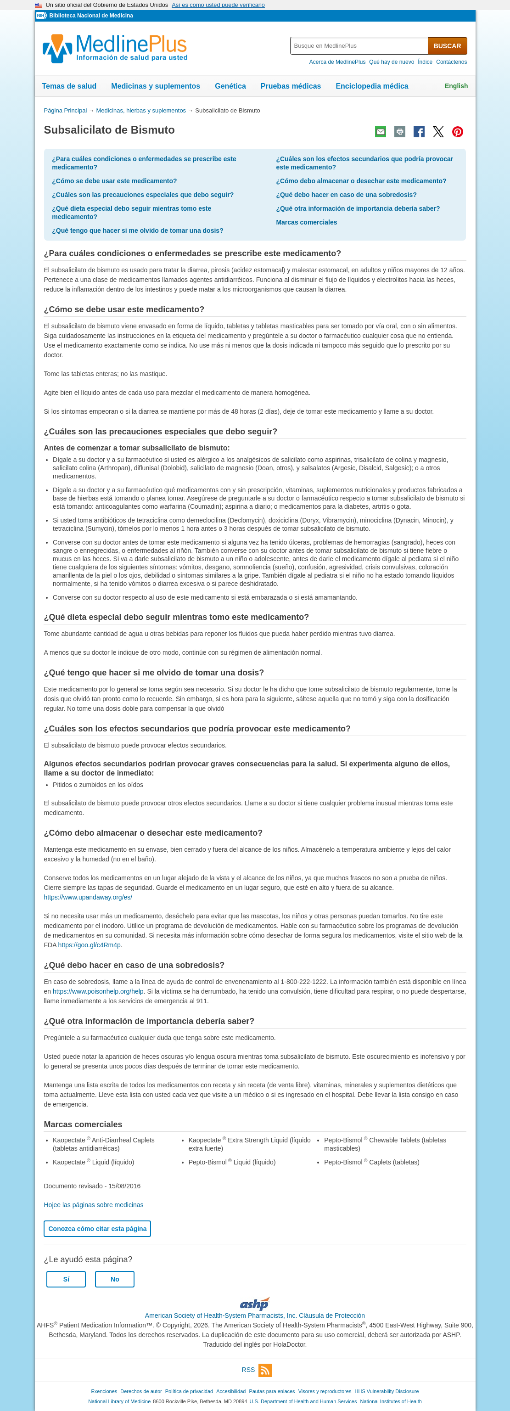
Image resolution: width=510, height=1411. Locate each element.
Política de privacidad (189, 1391)
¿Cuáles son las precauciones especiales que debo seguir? (143, 194)
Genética (230, 86)
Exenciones (104, 1391)
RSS (257, 1370)
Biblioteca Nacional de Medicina (91, 15)
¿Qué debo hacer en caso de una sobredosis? (346, 194)
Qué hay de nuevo (391, 62)
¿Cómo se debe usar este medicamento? (114, 181)
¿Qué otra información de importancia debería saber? (358, 208)
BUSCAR (447, 46)
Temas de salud (69, 86)
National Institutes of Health (391, 1401)
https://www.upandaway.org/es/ (88, 897)
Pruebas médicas (291, 86)
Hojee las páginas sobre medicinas (93, 1205)
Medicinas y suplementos (155, 86)
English (456, 86)
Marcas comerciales (306, 222)
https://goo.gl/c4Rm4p (89, 945)
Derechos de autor (141, 1391)
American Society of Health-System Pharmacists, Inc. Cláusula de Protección (255, 1315)
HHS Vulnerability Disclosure (387, 1391)
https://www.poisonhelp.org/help (98, 991)
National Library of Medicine (119, 1401)
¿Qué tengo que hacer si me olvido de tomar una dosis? (137, 230)
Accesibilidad (231, 1391)
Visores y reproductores (325, 1391)
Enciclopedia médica (372, 86)
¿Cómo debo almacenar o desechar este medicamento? (361, 181)
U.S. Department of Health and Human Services (303, 1401)
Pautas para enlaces (272, 1391)
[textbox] (359, 46)
